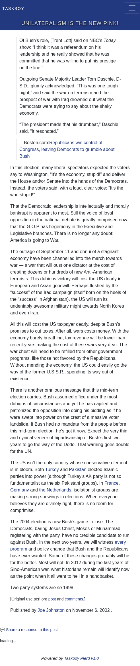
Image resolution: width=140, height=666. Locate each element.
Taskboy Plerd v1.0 (81, 658)
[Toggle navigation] (132, 8)
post (52, 599)
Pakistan (77, 469)
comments (74, 599)
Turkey (52, 469)
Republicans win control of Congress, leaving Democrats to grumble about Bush (66, 149)
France (111, 483)
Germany (19, 490)
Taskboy (13, 8)
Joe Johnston (51, 610)
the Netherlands (55, 490)
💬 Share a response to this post (29, 629)
